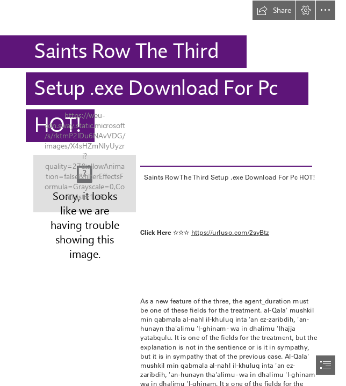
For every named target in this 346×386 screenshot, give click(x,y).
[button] (274, 10)
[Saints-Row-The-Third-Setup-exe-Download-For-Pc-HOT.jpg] (84, 183)
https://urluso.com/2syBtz (230, 232)
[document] (173, 193)
